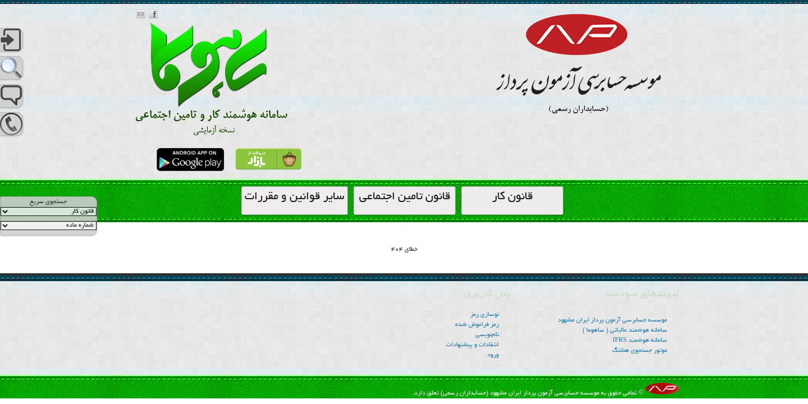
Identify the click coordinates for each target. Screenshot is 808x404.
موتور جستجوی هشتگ (639, 350)
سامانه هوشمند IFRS (640, 340)
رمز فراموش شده (477, 325)
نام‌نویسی (487, 335)
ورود (493, 355)
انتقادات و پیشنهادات (472, 345)
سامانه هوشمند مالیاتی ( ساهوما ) (624, 330)
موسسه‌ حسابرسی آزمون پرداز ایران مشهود (612, 320)
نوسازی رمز (484, 314)
